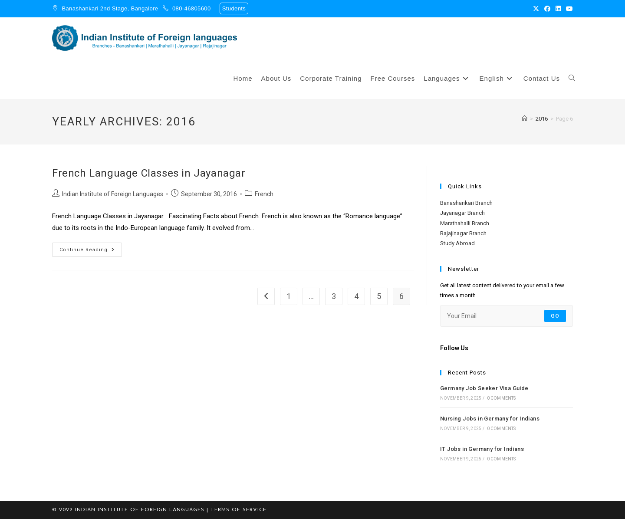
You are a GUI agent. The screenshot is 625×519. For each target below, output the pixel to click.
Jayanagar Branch (462, 213)
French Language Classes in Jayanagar (149, 173)
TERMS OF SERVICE (238, 509)
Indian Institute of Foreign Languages (112, 194)
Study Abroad (457, 243)
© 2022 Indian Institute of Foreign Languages (128, 509)
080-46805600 (191, 8)
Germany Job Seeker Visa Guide (484, 388)
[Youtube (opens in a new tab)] (568, 8)
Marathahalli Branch (464, 223)
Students (234, 8)
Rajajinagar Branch (463, 233)
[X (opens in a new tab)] (536, 8)
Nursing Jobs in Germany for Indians (489, 418)
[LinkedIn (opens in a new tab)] (558, 8)
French (264, 194)
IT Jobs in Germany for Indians (482, 449)
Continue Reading (90, 248)
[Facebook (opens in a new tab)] (547, 8)
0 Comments (501, 398)
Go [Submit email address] (555, 316)
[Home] (524, 118)
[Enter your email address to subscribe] (506, 316)
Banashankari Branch (466, 203)
